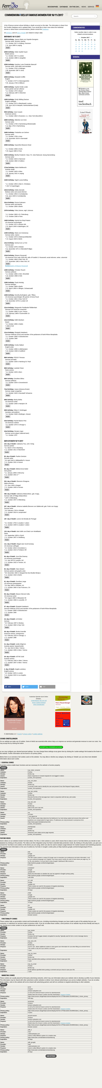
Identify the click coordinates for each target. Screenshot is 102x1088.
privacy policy (27, 734)
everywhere (23, 14)
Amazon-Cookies (65, 994)
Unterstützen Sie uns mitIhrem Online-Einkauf (39, 702)
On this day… (74, 7)
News (83, 7)
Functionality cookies (8, 919)
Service (91, 7)
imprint (20, 734)
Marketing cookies (7, 975)
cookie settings (37, 734)
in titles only (23, 16)
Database (64, 7)
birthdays (9, 33)
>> (91, 37)
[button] (12, 687)
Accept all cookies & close (51, 747)
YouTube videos (5, 838)
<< (79, 37)
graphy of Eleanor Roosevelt (16, 266)
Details (7, 452)
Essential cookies (7, 762)
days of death (21, 33)
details (8, 48)
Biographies (53, 7)
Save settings (51, 1056)
